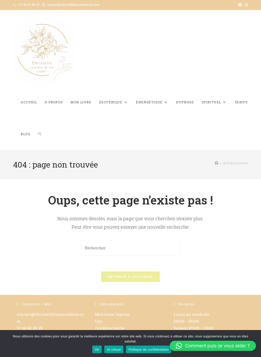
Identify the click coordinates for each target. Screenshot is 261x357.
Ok (97, 349)
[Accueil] (216, 163)
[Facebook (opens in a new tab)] (240, 4)
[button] (213, 346)
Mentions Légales (112, 314)
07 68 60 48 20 (29, 5)
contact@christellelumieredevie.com (73, 5)
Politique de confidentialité (148, 349)
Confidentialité (109, 328)
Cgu (98, 321)
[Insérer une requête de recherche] (130, 248)
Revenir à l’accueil (130, 276)
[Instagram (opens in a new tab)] (245, 4)
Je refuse (114, 349)
